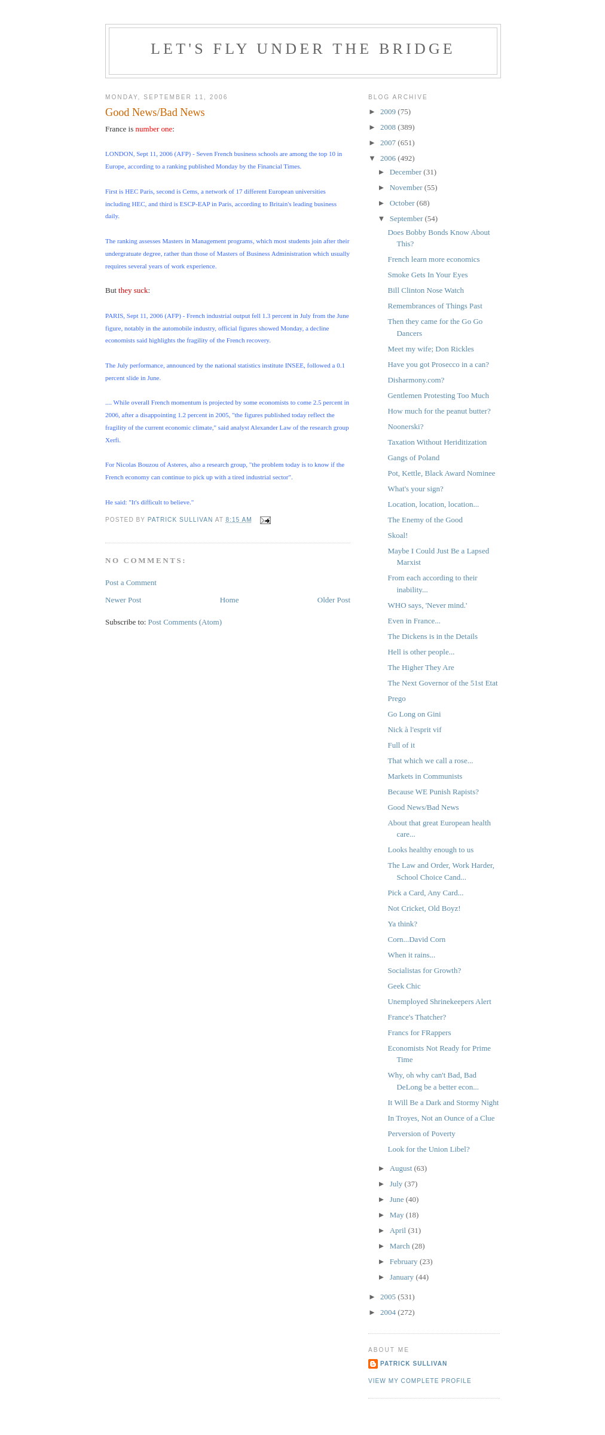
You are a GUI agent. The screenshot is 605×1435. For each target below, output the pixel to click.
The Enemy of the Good (425, 519)
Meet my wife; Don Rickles (430, 348)
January (403, 1276)
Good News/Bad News (423, 807)
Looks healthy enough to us (430, 849)
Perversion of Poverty (421, 1133)
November (407, 187)
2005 (389, 1296)
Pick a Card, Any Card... (425, 892)
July (397, 1183)
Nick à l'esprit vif (414, 729)
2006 (389, 158)
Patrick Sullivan (413, 1363)
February (405, 1261)
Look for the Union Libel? (428, 1149)
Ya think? (402, 923)
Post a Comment (131, 582)
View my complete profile (420, 1381)
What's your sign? (415, 488)
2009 (389, 111)
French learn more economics (433, 259)
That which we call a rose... (430, 760)
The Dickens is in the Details (432, 636)
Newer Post (123, 599)
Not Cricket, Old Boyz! (423, 908)
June (398, 1199)
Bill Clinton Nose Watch (425, 290)
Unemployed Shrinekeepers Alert (439, 1001)
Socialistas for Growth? (424, 970)
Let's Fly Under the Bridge (303, 48)
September (407, 218)
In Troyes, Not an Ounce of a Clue (440, 1117)
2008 (389, 127)
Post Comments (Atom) (185, 621)
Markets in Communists (424, 776)
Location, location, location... (433, 504)
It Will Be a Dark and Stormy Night (443, 1102)
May (398, 1214)
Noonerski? (405, 426)
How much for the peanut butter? (438, 410)
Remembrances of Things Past (434, 305)
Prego (396, 698)
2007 (389, 142)
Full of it (401, 745)
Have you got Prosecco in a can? (438, 364)
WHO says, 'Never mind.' (427, 605)
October (403, 202)
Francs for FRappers (419, 1032)
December (407, 171)
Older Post (333, 599)
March (401, 1245)
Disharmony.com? (415, 379)
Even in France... (413, 620)
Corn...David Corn (416, 939)
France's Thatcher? (416, 1016)
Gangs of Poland (413, 457)
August (402, 1168)
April (399, 1230)
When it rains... (411, 954)
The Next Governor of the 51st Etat (442, 682)
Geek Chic (403, 985)
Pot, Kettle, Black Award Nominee (441, 473)
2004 (389, 1312)
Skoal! (397, 535)
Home (229, 599)
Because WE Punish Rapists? (433, 791)
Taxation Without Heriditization (437, 441)
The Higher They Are (420, 667)
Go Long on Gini (414, 713)
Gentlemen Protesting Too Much (438, 395)
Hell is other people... (420, 651)
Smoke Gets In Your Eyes (427, 274)
